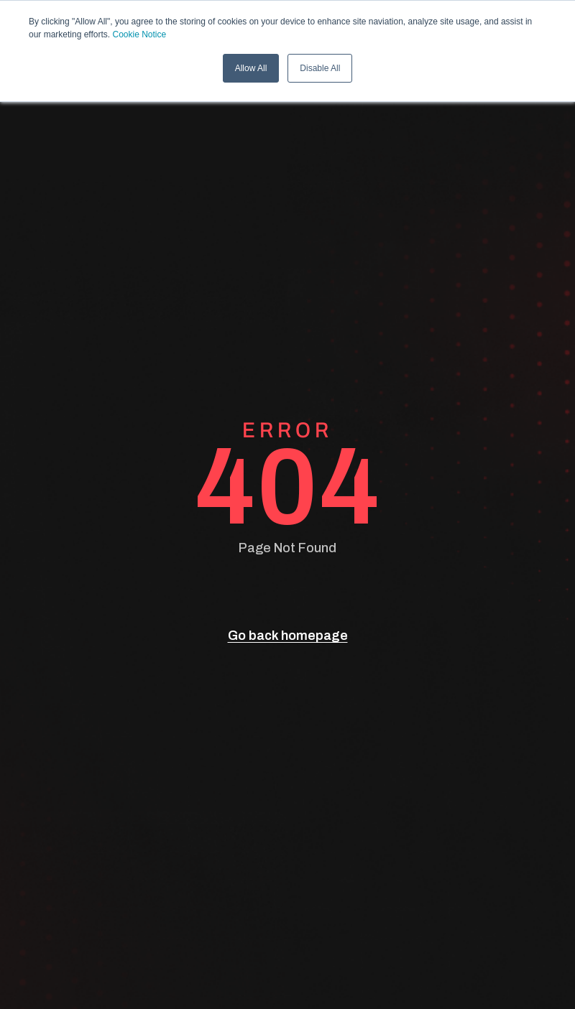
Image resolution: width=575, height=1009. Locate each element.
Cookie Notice (140, 34)
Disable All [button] (320, 68)
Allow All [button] (251, 68)
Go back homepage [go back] (288, 635)
